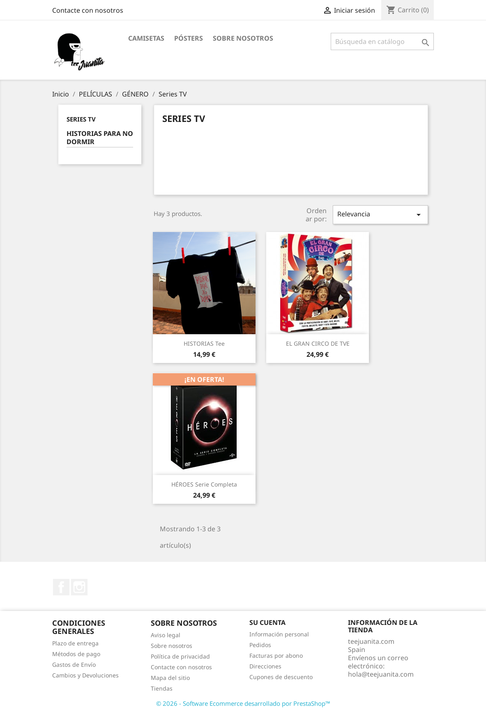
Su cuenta (267, 622)
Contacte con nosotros (87, 10)
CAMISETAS (146, 38)
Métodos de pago (76, 654)
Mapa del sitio (170, 678)
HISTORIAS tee (204, 343)
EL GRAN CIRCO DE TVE (318, 343)
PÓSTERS (188, 38)
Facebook (61, 587)
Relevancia (380, 214)
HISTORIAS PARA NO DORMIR (100, 137)
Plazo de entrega (75, 643)
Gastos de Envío (74, 664)
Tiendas (162, 688)
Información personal (279, 634)
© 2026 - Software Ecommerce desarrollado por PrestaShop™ (243, 703)
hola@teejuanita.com (381, 674)
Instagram (79, 587)
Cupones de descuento (281, 677)
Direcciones (265, 666)
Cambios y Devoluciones (85, 675)
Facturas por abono (276, 655)
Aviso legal (165, 635)
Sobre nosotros (243, 38)
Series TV (81, 119)
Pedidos (260, 645)
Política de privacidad (180, 656)
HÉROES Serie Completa (204, 484)
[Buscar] (382, 41)
